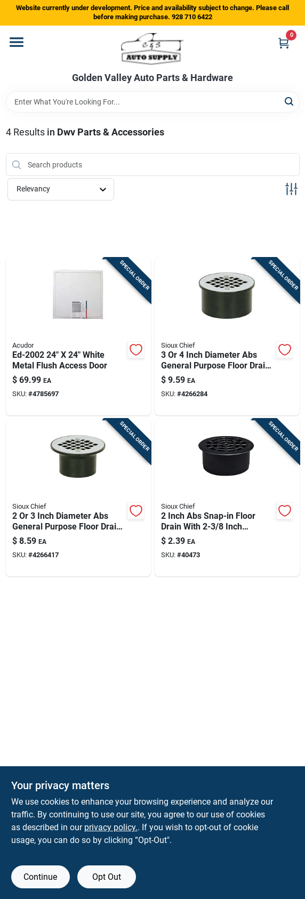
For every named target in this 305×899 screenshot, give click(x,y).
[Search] (290, 101)
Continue (40, 877)
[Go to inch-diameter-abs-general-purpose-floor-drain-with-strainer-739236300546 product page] (78, 497)
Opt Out (106, 877)
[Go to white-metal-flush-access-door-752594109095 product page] (78, 336)
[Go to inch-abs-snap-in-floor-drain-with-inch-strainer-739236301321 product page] (227, 497)
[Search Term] (153, 102)
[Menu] (16, 42)
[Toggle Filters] (291, 189)
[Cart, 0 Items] (283, 43)
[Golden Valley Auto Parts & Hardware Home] (152, 49)
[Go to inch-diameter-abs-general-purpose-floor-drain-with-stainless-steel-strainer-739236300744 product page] (227, 336)
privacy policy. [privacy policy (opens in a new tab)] (111, 827)
